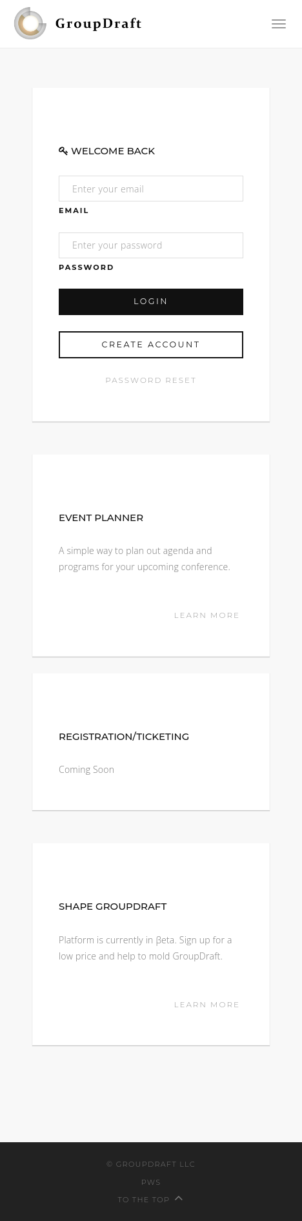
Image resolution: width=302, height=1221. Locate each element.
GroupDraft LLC (156, 1164)
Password (86, 267)
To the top (150, 1199)
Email (74, 210)
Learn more (209, 615)
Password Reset (150, 380)
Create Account (151, 344)
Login (151, 301)
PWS (151, 1182)
